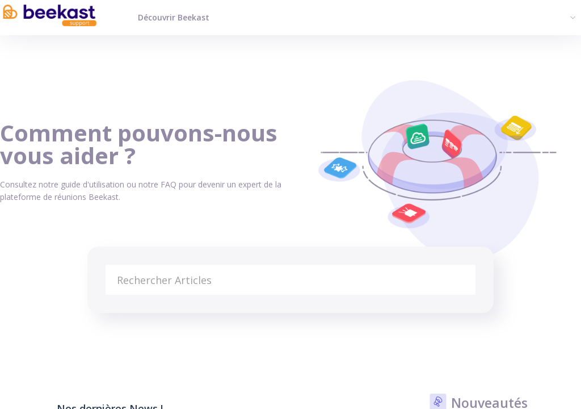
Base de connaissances (43, 327)
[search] (291, 280)
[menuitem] (571, 17)
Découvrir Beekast (173, 17)
